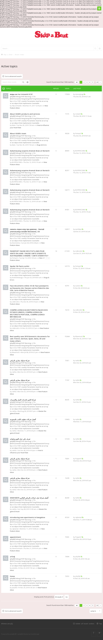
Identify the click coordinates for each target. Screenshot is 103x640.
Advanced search (27, 82)
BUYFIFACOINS (17, 162)
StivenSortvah (17, 548)
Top (100, 623)
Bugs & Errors (42, 145)
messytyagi (79, 94)
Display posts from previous (49, 597)
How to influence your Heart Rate (26, 451)
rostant (77, 114)
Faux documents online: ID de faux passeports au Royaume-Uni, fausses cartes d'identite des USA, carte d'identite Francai (29, 288)
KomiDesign (35, 634)
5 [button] (92, 82)
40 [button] (97, 82)
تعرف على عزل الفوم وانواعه (20, 439)
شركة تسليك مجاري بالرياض (20, 360)
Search (23, 82)
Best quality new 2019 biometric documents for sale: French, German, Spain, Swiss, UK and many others (30, 338)
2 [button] (83, 82)
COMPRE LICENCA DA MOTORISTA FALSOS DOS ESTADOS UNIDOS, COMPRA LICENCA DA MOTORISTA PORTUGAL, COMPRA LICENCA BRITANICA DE (29, 313)
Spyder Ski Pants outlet (19, 266)
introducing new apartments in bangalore (27, 517)
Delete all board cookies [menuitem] (85, 623)
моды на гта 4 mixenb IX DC (21, 94)
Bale (13, 125)
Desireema (16, 243)
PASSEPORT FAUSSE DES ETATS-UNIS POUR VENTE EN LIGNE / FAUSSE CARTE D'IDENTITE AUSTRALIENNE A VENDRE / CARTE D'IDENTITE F (29, 253)
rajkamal (15, 529)
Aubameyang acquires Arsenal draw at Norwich (30, 151)
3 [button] (86, 82)
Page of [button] (77, 82)
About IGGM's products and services (25, 114)
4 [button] (89, 82)
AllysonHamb (16, 106)
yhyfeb (14, 568)
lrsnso (12, 576)
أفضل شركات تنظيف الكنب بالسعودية (23, 419)
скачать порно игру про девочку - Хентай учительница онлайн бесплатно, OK (27, 230)
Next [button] (100, 82)
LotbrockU (78, 251)
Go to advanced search (13, 76)
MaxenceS (16, 352)
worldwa (78, 229)
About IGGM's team (18, 133)
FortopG (78, 133)
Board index (19, 54)
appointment (15, 537)
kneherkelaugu (17, 277)
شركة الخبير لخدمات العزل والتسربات (23, 400)
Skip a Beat (8, 54)
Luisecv (78, 286)
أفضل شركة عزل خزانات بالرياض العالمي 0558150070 (29, 498)
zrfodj (12, 556)
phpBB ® (13, 634)
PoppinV (78, 459)
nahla (14, 372)
